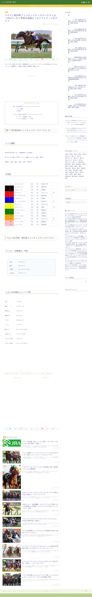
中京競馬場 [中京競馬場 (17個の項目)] (81, 162)
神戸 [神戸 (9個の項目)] (81, 170)
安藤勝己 (24, 373)
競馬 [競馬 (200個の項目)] (71, 174)
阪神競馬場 (50, 373)
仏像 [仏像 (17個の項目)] (84, 164)
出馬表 (19, 110)
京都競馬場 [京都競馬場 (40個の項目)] (79, 164)
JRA (7, 373)
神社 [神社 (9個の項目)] (67, 172)
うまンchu (12, 373)
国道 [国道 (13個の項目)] (76, 166)
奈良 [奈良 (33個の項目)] (79, 168)
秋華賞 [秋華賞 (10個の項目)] (82, 172)
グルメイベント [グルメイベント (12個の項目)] (69, 160)
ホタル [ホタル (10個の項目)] (81, 160)
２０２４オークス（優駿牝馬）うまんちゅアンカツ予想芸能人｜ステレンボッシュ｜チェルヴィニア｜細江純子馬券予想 (76, 250)
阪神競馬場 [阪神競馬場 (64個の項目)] (68, 176)
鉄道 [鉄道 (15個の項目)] (76, 174)
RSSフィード (71, 210)
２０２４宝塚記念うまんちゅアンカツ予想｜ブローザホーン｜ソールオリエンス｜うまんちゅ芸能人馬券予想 (77, 122)
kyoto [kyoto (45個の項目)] (76, 154)
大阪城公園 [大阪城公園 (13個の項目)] (68, 168)
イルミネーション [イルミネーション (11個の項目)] (70, 158)
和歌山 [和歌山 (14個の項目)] (72, 166)
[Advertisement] (31, 88)
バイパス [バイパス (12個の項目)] (76, 160)
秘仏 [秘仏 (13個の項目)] (67, 174)
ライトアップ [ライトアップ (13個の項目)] (69, 162)
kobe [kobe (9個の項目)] (72, 154)
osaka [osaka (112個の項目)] (85, 154)
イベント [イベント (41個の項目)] (80, 156)
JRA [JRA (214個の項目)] (67, 154)
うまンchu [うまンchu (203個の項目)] (68, 156)
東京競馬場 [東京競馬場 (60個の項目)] (76, 170)
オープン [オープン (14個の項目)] (76, 158)
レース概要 (20, 109)
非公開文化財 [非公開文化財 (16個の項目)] (75, 176)
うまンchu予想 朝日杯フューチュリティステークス (27, 114)
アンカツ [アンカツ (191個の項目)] (74, 156)
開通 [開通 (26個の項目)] (80, 174)
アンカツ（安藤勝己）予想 (24, 116)
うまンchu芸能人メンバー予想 (25, 118)
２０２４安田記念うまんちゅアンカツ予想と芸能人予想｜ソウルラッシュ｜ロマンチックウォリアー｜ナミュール (77, 130)
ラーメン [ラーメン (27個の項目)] (75, 162)
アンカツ (18, 373)
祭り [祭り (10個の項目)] (77, 172)
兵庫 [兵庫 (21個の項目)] (67, 166)
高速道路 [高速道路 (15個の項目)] (81, 176)
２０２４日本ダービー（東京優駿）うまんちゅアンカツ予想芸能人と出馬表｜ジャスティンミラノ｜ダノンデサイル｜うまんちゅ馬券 (77, 139)
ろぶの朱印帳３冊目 (9, 2)
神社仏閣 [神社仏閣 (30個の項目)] (72, 172)
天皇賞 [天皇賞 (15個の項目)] (74, 168)
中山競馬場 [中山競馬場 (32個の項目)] (68, 164)
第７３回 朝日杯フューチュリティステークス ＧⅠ (27, 106)
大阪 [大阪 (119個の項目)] (81, 166)
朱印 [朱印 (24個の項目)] (71, 170)
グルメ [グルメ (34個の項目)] (82, 158)
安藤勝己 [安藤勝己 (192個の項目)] (83, 168)
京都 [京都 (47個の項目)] (74, 164)
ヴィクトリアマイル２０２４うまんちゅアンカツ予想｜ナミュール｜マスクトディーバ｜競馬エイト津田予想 (76, 262)
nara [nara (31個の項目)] (80, 154)
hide (37, 103)
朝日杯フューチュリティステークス (34, 373)
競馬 (6, 12)
